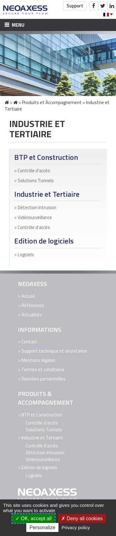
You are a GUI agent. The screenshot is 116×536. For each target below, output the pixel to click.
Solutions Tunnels (36, 180)
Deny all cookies (82, 518)
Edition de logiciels (44, 240)
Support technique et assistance (54, 350)
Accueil (28, 296)
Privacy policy (76, 527)
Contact (29, 341)
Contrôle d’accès (34, 170)
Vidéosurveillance (35, 217)
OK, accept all (33, 518)
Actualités (31, 314)
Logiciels (26, 254)
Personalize (42, 527)
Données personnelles (43, 378)
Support (75, 5)
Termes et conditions (42, 369)
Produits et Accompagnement (52, 102)
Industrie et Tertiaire (46, 194)
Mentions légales (38, 360)
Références (32, 305)
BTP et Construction (46, 157)
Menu (14, 25)
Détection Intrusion (37, 207)
